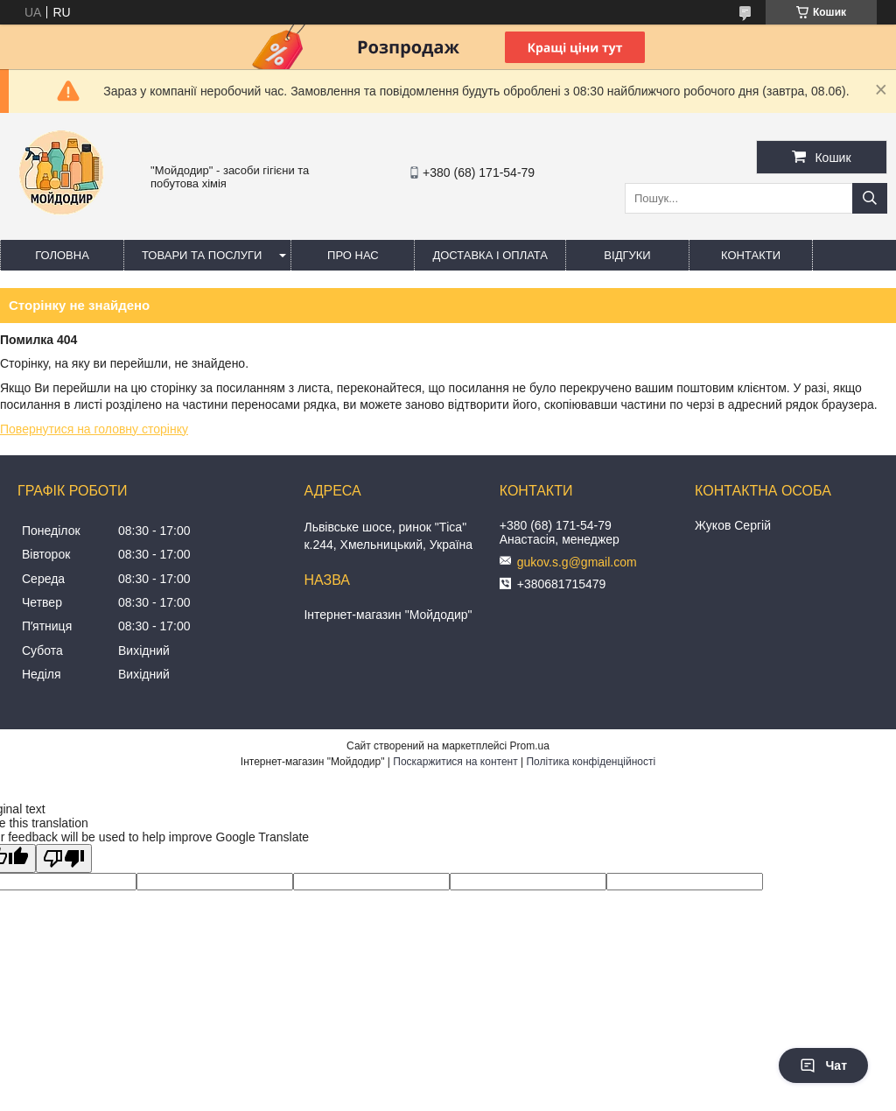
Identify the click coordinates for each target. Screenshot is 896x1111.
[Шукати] (869, 198)
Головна (62, 255)
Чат (823, 1065)
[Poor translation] (64, 858)
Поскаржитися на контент (455, 762)
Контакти (750, 255)
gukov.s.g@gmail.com (577, 562)
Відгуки (627, 255)
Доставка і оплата (490, 255)
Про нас (353, 255)
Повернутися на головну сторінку (94, 429)
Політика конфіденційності (590, 762)
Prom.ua (530, 746)
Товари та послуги (202, 255)
